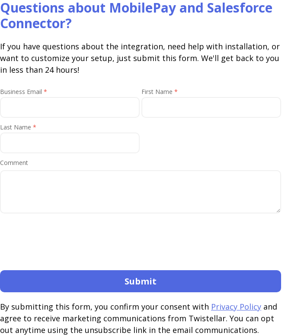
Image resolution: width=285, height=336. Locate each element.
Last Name (18, 127)
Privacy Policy (236, 306)
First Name (159, 92)
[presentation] (65, 245)
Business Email (23, 92)
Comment (14, 163)
